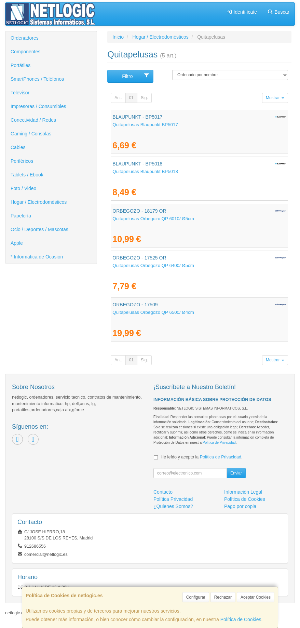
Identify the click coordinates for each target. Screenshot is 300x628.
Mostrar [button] (275, 97)
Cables (18, 147)
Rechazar (223, 597)
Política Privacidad (173, 499)
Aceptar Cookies (256, 597)
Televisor (20, 92)
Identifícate (241, 12)
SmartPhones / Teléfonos (37, 79)
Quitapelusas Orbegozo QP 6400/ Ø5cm (153, 265)
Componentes (25, 51)
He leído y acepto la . (201, 457)
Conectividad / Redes (33, 120)
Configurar (195, 597)
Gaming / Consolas (31, 133)
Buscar (278, 12)
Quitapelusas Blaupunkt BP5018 (145, 171)
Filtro (136, 76)
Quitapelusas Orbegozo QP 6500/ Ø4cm (153, 312)
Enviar (236, 473)
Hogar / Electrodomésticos (39, 202)
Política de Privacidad (219, 442)
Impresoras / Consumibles (38, 106)
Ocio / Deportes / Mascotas (39, 229)
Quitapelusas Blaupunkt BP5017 (145, 124)
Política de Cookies (240, 619)
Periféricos (22, 161)
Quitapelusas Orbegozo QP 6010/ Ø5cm (153, 218)
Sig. (144, 97)
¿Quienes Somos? (173, 506)
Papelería (21, 215)
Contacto (163, 492)
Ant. (118, 97)
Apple (17, 243)
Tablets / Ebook (27, 174)
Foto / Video (23, 188)
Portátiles (20, 65)
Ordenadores (25, 38)
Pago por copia (240, 506)
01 (131, 97)
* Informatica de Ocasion (37, 256)
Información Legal (243, 492)
